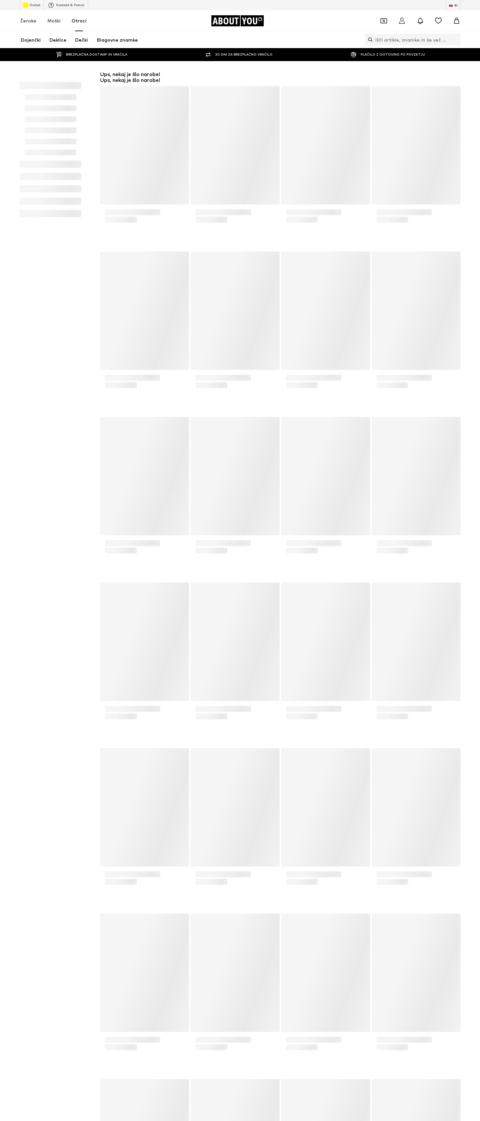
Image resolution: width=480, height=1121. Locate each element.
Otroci (79, 20)
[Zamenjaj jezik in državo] (453, 5)
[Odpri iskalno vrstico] (369, 40)
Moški (53, 20)
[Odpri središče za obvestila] (420, 20)
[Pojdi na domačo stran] (237, 20)
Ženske (28, 20)
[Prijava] (402, 21)
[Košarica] (456, 21)
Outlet (31, 5)
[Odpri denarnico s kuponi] (384, 21)
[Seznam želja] (438, 21)
